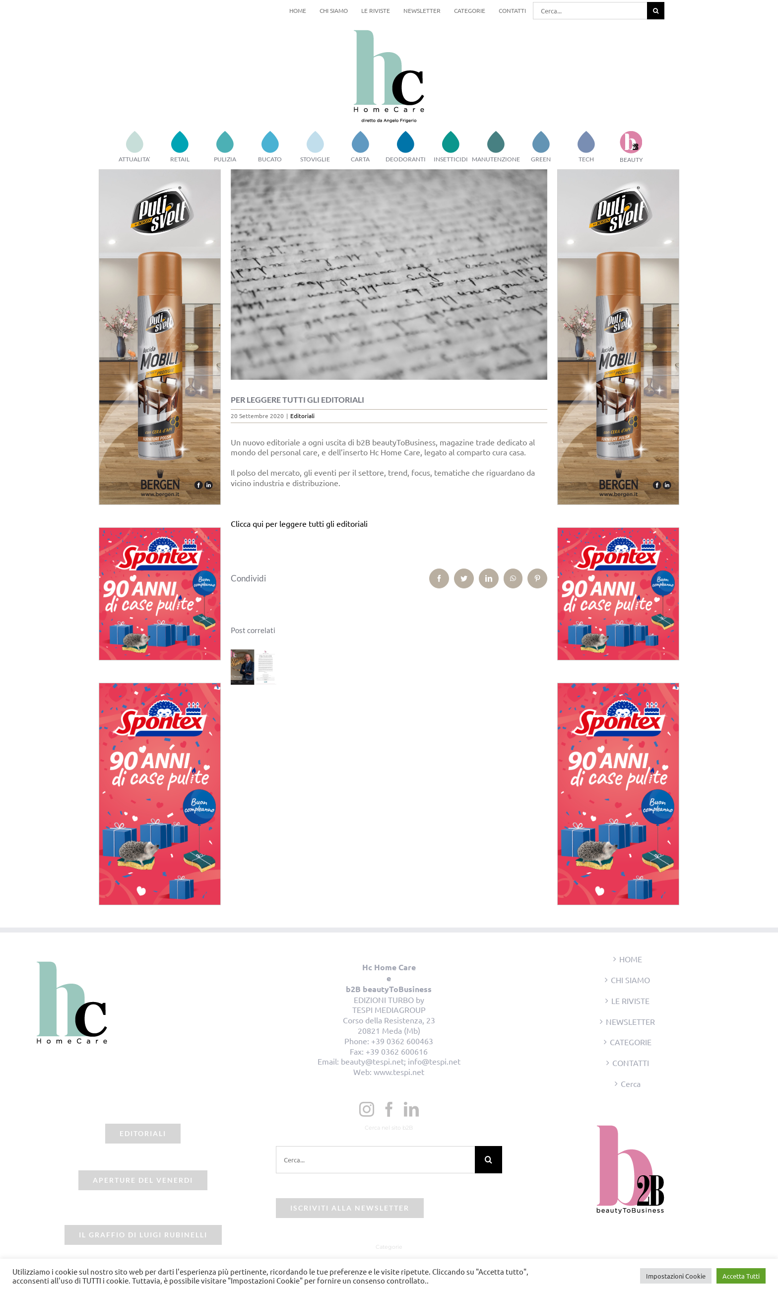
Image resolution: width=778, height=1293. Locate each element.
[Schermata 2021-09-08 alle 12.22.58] (389, 274)
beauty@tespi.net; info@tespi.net (400, 1061)
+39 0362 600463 (402, 1041)
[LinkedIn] (411, 1109)
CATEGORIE (630, 1042)
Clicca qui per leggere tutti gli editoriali (299, 523)
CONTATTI (630, 1063)
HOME (630, 959)
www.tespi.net (399, 1072)
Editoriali (302, 416)
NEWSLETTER (630, 1021)
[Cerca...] (590, 10)
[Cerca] (655, 10)
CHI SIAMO (630, 980)
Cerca (631, 1083)
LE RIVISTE (630, 1001)
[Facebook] (389, 1109)
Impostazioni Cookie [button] (676, 1276)
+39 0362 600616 (397, 1051)
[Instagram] (366, 1109)
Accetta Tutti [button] (741, 1276)
